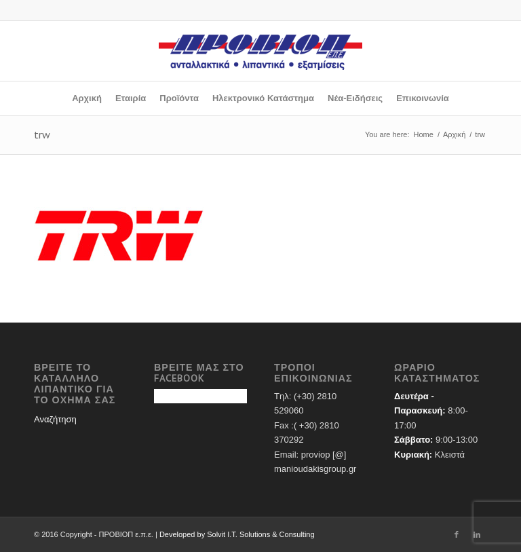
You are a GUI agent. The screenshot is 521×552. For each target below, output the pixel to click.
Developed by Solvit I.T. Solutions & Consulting (237, 534)
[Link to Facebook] (456, 534)
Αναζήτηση (55, 419)
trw (42, 134)
